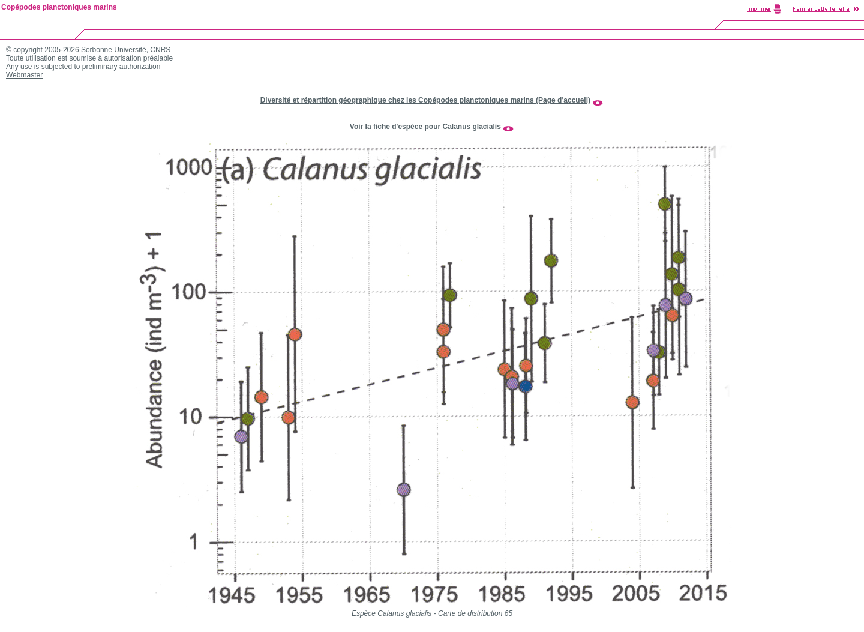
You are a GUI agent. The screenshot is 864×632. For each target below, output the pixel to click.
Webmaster (24, 75)
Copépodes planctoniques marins (59, 7)
